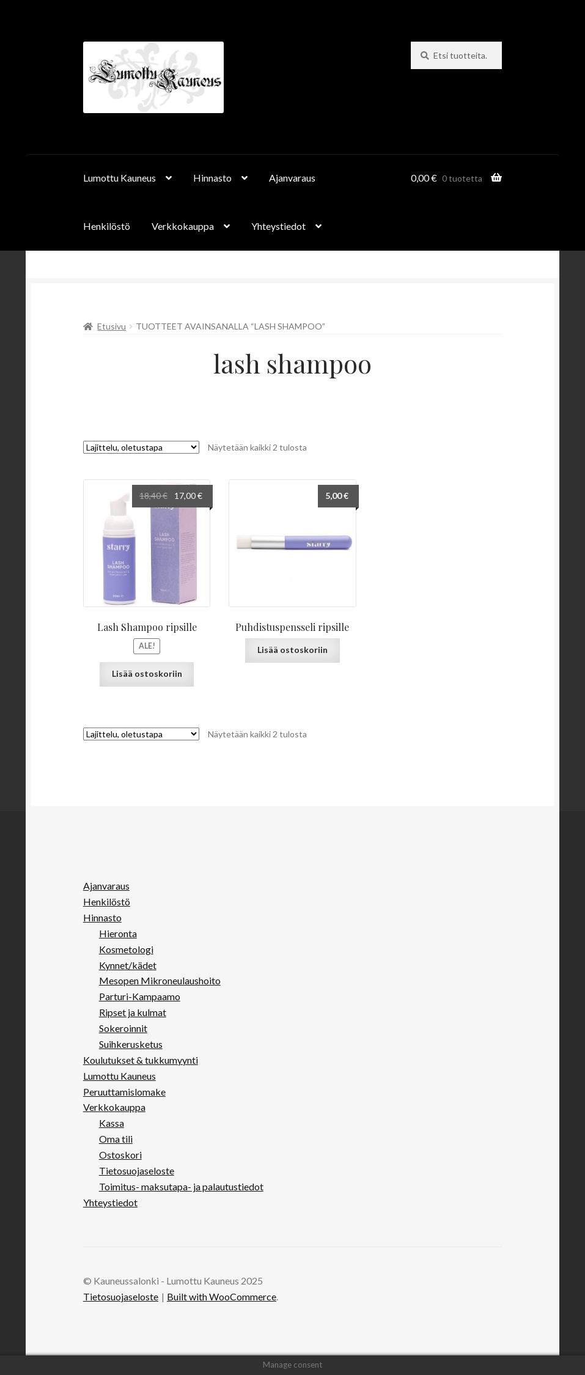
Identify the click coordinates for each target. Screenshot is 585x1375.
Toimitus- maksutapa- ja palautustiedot (181, 1186)
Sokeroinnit (123, 1028)
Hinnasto (212, 177)
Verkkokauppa (183, 226)
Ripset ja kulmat (132, 1012)
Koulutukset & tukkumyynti (140, 1060)
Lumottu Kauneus (119, 177)
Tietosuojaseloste (136, 1170)
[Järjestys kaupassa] (141, 447)
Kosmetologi (126, 949)
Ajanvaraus (292, 177)
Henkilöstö (106, 226)
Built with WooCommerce (221, 1296)
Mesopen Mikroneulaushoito (160, 980)
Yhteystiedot (278, 226)
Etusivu (111, 326)
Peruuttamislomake (124, 1091)
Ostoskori (120, 1154)
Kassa (111, 1123)
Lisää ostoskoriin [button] (147, 673)
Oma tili (116, 1139)
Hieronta (118, 933)
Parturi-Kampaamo (139, 996)
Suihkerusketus (131, 1044)
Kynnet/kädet (127, 965)
